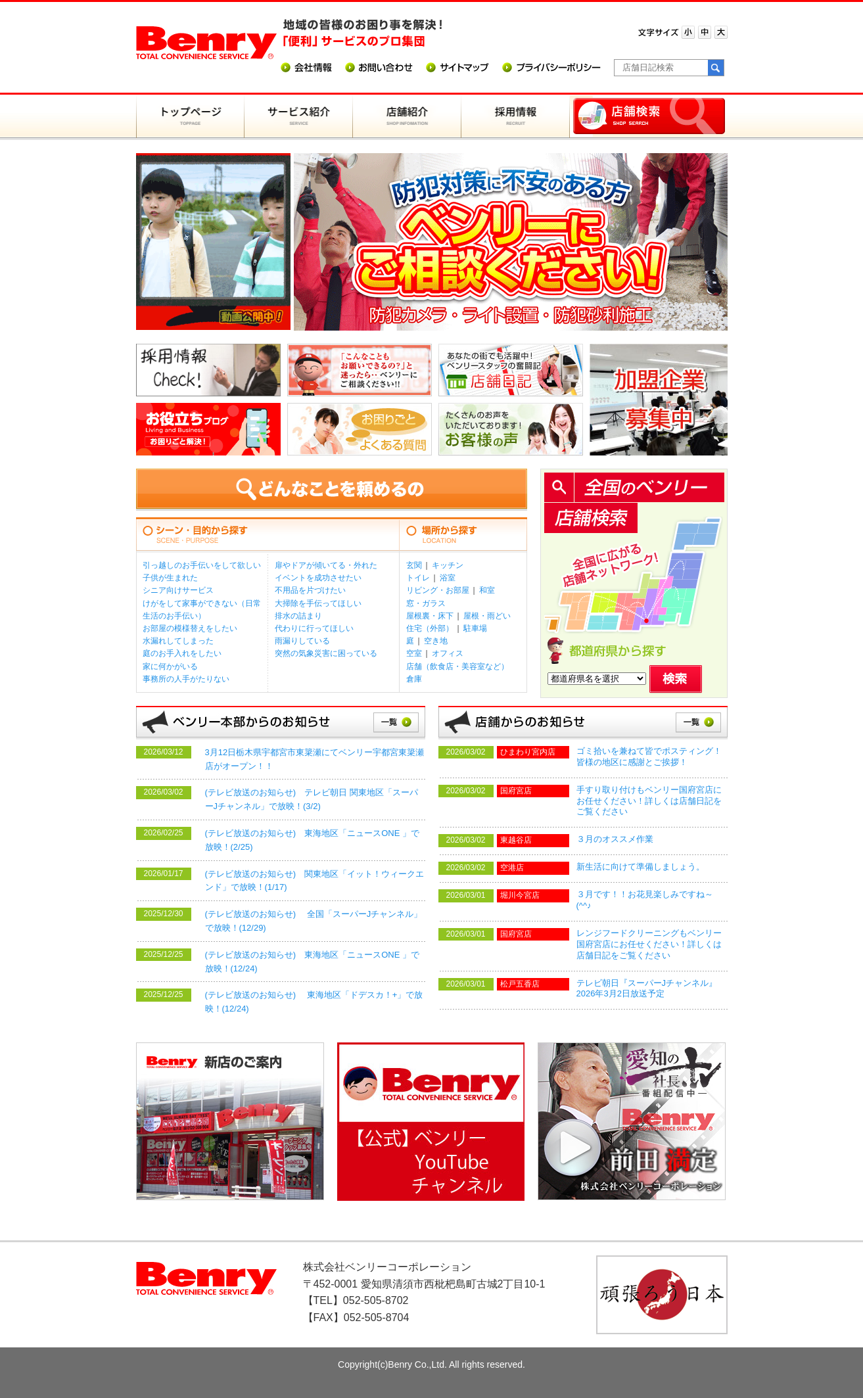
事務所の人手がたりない (186, 679)
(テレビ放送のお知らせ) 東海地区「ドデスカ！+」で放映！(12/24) (314, 1002)
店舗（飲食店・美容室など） (457, 666)
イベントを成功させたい (318, 577)
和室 (487, 590)
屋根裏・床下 (430, 615)
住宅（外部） (430, 628)
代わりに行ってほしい (314, 628)
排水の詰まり (298, 615)
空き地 (436, 640)
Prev (310, 245)
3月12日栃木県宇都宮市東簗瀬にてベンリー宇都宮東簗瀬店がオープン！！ (315, 759)
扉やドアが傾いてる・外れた (326, 565)
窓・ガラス (426, 603)
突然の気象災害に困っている (326, 653)
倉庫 (414, 679)
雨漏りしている (302, 640)
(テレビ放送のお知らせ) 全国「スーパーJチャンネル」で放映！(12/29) (314, 921)
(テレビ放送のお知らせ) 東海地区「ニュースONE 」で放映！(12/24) (312, 961)
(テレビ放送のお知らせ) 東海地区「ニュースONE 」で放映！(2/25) (312, 840)
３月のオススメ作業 (614, 839)
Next (710, 245)
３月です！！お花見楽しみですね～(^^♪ (644, 899)
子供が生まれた (170, 577)
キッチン (447, 565)
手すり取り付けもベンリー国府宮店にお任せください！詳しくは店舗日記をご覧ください (649, 801)
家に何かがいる (170, 666)
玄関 (414, 565)
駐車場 (475, 628)
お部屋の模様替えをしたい (190, 628)
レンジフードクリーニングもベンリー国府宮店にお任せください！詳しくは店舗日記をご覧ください (649, 944)
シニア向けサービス (178, 590)
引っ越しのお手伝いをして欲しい (202, 565)
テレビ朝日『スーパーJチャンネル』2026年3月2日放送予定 (647, 988)
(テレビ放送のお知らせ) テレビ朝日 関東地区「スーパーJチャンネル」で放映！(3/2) (311, 799)
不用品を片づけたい (310, 590)
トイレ (418, 577)
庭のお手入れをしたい (182, 653)
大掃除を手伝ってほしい (318, 603)
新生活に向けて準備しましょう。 (640, 867)
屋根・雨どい (487, 615)
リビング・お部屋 (437, 590)
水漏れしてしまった (178, 640)
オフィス (447, 653)
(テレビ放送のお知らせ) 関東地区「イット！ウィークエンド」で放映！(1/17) (315, 881)
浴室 (447, 577)
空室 (414, 653)
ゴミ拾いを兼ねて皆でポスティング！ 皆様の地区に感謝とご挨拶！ (652, 756)
